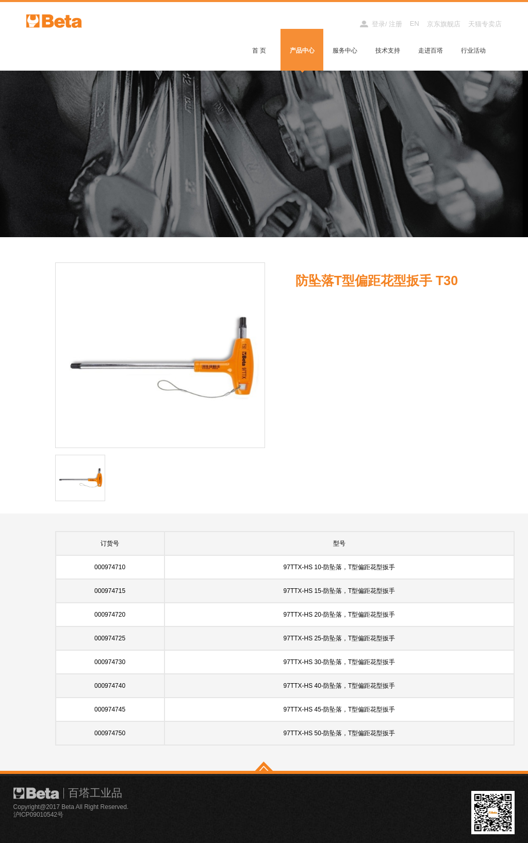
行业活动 (473, 50)
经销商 (340, 24)
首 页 (259, 50)
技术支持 (387, 50)
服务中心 (345, 50)
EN (414, 23)
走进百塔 (430, 50)
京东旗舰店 (443, 24)
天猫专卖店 (485, 24)
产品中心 (302, 50)
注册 (395, 24)
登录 (378, 24)
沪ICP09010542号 (38, 814)
